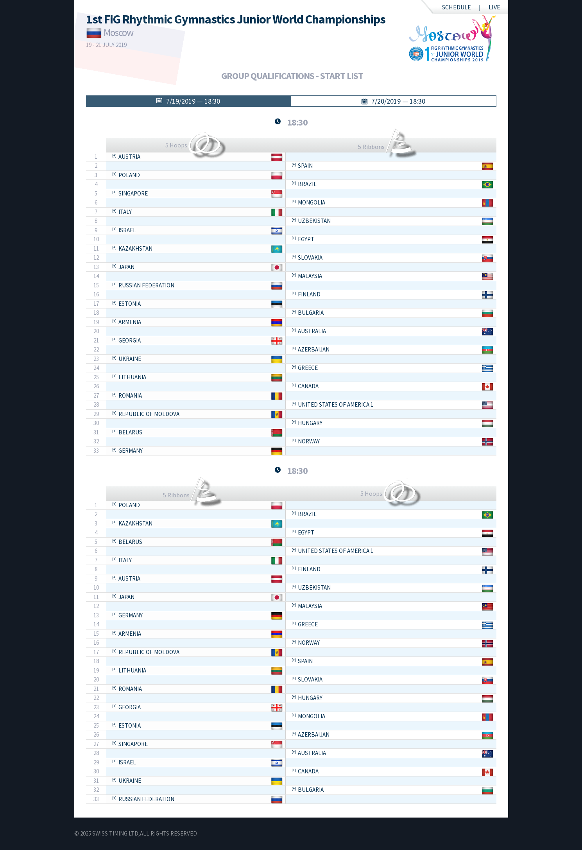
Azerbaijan (314, 349)
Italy (125, 211)
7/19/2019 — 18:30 (193, 101)
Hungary (310, 423)
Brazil (307, 184)
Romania (130, 395)
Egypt (306, 239)
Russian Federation (146, 285)
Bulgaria (311, 312)
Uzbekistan (314, 220)
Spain (305, 165)
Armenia (129, 322)
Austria (129, 156)
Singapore (133, 193)
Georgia (129, 340)
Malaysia (310, 276)
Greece (308, 367)
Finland (309, 294)
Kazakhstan (135, 248)
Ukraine (129, 358)
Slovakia (310, 257)
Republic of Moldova (148, 414)
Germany (130, 450)
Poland (129, 175)
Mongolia (311, 202)
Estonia (129, 303)
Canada (308, 386)
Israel (127, 230)
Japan (126, 267)
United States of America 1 (335, 404)
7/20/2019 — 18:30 (398, 101)
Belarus (130, 432)
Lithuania (132, 377)
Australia (312, 331)
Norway (309, 441)
